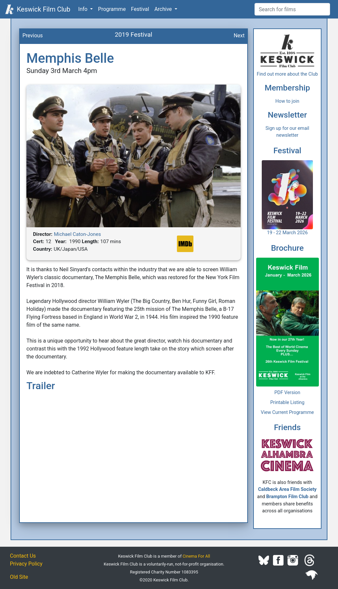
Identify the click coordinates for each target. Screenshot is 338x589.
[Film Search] (292, 9)
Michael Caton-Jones (77, 234)
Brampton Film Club (287, 496)
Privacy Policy (26, 564)
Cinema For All (196, 556)
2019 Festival (133, 34)
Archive (163, 9)
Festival (140, 9)
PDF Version (287, 392)
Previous (32, 35)
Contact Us (23, 556)
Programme (112, 9)
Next (239, 35)
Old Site (19, 577)
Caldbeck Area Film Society (287, 489)
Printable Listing (287, 402)
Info (83, 9)
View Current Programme (287, 412)
